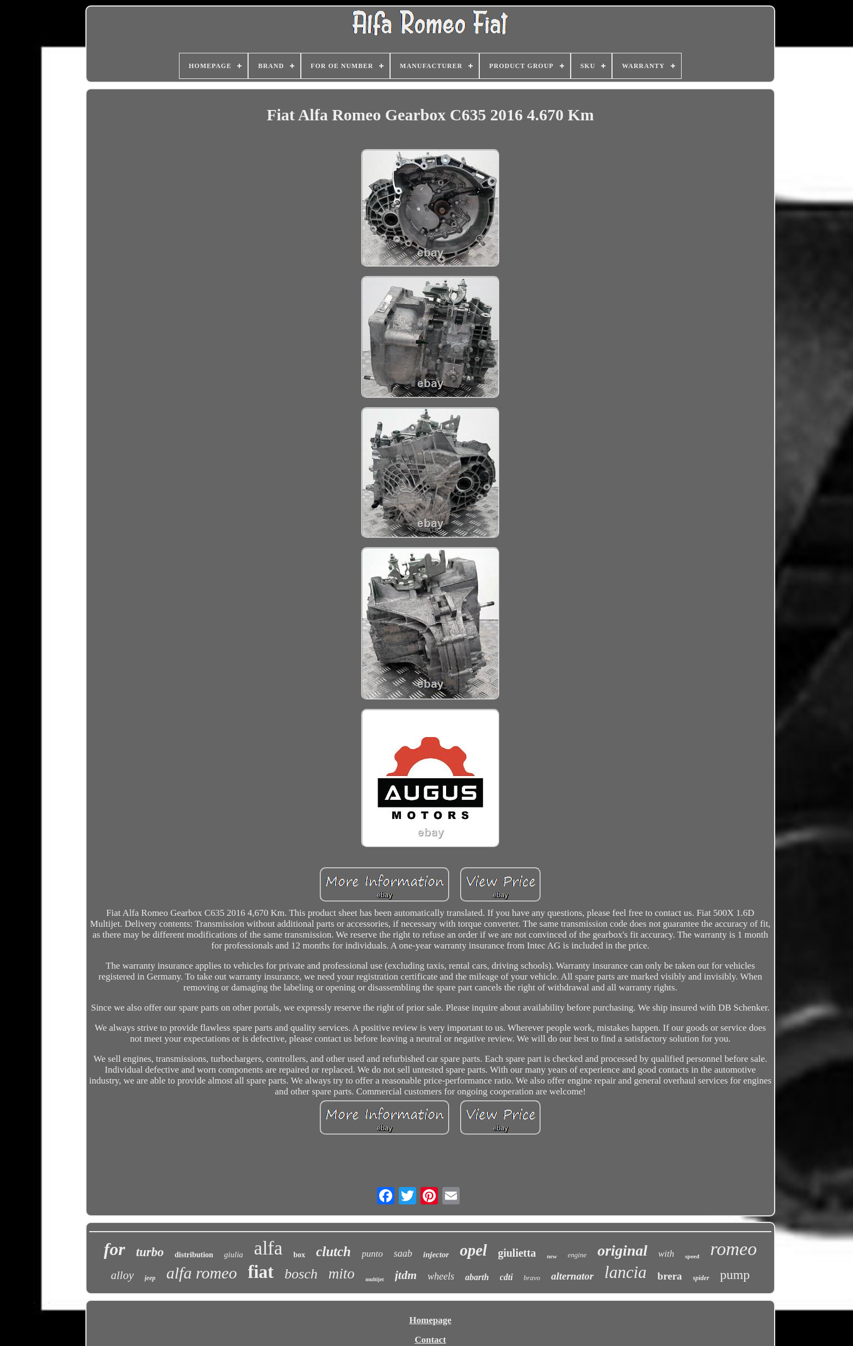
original (622, 1250)
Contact (430, 1340)
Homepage (430, 1320)
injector (436, 1254)
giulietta (517, 1253)
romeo (733, 1249)
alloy (122, 1275)
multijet (375, 1279)
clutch (333, 1251)
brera (670, 1276)
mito (342, 1273)
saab (403, 1253)
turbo (150, 1252)
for (114, 1249)
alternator (572, 1276)
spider (701, 1278)
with (666, 1254)
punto (372, 1254)
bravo (532, 1278)
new (552, 1256)
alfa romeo (201, 1273)
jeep (150, 1278)
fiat (261, 1272)
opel (473, 1250)
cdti (506, 1277)
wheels (441, 1276)
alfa (268, 1248)
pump (735, 1275)
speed (692, 1256)
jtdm (406, 1275)
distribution (194, 1255)
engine (577, 1255)
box (299, 1255)
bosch (301, 1274)
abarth (477, 1277)
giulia (233, 1254)
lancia (625, 1272)
